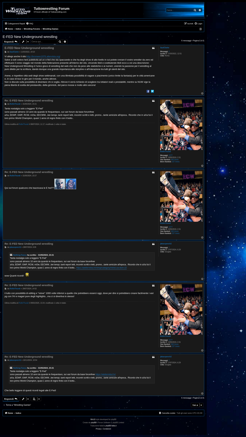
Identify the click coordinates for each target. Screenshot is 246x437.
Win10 (92, 419)
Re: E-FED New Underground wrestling (29, 100)
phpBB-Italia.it (111, 426)
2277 (171, 155)
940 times (174, 160)
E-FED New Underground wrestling (30, 37)
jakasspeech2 (165, 244)
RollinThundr (165, 151)
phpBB (93, 423)
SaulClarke (164, 48)
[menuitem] (29, 24)
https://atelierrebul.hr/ (106, 374)
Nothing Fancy (20, 255)
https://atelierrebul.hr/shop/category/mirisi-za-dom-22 (101, 268)
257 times (176, 162)
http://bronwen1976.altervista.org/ (43, 56)
